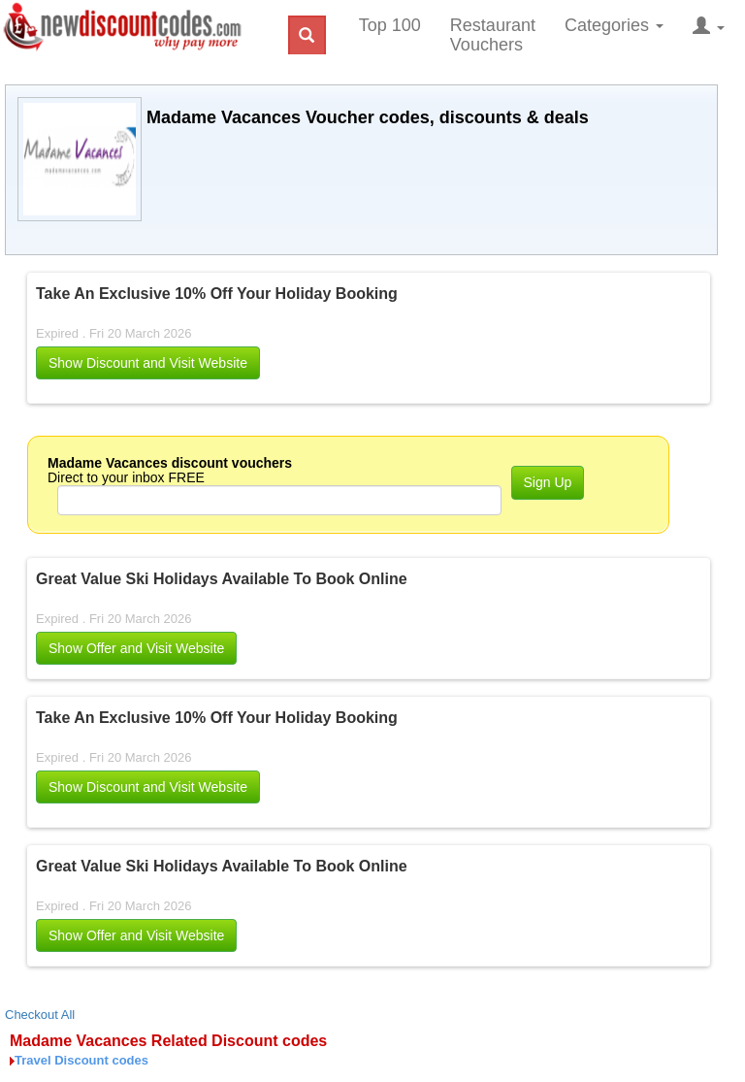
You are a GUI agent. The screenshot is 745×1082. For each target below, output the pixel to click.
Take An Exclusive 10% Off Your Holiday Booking (217, 293)
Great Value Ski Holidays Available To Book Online (221, 579)
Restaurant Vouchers (492, 35)
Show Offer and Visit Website (136, 648)
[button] (148, 363)
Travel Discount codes (81, 1060)
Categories (614, 25)
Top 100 (390, 25)
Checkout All (40, 1014)
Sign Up (548, 482)
